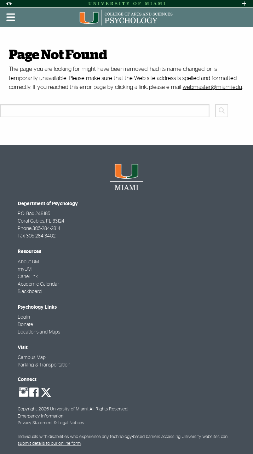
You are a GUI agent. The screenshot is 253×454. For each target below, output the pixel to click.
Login (24, 317)
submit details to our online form (49, 443)
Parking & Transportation (44, 365)
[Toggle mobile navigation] (11, 17)
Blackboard (30, 291)
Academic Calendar (38, 284)
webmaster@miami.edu (212, 87)
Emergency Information (40, 416)
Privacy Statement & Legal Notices (51, 423)
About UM (28, 261)
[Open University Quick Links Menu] (244, 3)
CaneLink (28, 276)
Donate (25, 324)
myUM (24, 269)
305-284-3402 (41, 236)
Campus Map (32, 357)
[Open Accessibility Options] (9, 3)
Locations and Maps (39, 332)
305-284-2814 (47, 228)
